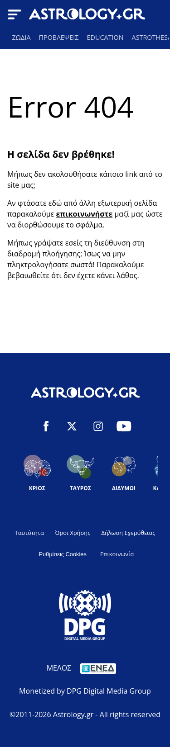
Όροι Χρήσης (72, 533)
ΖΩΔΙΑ (21, 37)
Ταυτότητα (29, 533)
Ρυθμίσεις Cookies (63, 554)
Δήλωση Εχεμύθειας (128, 533)
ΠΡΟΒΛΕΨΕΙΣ (59, 37)
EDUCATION (105, 37)
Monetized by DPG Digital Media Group (85, 691)
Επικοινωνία (117, 554)
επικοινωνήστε (84, 214)
